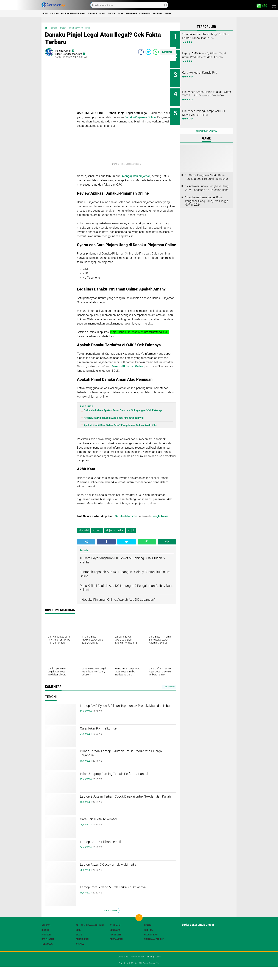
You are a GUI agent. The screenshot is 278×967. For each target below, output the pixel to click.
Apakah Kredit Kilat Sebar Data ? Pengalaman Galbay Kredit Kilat (120, 425)
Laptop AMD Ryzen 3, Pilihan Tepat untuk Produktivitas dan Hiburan (121, 709)
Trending (189, 13)
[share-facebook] (141, 52)
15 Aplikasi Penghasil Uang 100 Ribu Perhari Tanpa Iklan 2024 (210, 38)
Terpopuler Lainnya (206, 123)
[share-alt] (86, 541)
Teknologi (47, 943)
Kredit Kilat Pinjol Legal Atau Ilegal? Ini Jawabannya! (114, 417)
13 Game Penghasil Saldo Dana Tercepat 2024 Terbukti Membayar (206, 169)
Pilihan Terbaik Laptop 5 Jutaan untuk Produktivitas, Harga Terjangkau (117, 755)
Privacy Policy (137, 956)
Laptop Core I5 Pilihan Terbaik (110, 842)
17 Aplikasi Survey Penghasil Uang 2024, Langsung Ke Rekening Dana (207, 180)
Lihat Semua (110, 910)
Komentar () (168, 52)
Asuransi (105, 13)
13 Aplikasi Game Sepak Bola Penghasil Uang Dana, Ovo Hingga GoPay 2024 (206, 193)
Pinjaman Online (79, 27)
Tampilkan (169, 687)
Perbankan (173, 13)
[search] (129, 5)
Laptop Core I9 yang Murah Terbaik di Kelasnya (127, 888)
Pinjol (93, 27)
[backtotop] (139, 917)
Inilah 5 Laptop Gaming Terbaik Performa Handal (121, 777)
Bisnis (118, 13)
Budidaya (115, 930)
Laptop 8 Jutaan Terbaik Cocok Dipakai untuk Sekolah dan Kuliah (125, 800)
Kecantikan (151, 934)
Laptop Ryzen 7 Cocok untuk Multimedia (120, 865)
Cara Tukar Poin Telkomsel (107, 729)
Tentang (151, 956)
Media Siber (120, 956)
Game (143, 13)
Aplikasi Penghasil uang (81, 13)
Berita (147, 925)
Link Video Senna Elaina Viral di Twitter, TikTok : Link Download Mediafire (210, 91)
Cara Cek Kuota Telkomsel (106, 820)
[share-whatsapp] (156, 52)
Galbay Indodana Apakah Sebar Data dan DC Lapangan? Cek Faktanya (123, 410)
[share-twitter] (148, 52)
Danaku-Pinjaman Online (140, 117)
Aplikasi (58, 13)
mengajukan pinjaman (136, 176)
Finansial (54, 27)
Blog (78, 930)
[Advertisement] (126, 86)
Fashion (148, 930)
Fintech (131, 13)
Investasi (115, 934)
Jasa (161, 956)
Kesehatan (47, 939)
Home (46, 13)
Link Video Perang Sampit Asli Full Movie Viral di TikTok (211, 107)
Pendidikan (156, 13)
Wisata (203, 13)
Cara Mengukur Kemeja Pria (209, 70)
